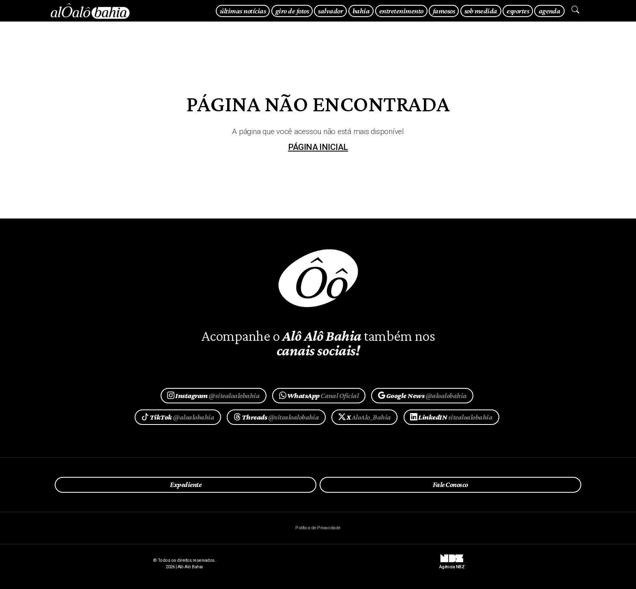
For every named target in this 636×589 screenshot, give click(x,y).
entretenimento (401, 10)
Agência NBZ (451, 564)
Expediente (185, 485)
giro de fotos (292, 10)
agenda (550, 10)
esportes (518, 10)
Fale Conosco (450, 485)
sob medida (480, 10)
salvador (330, 10)
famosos (444, 10)
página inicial (318, 147)
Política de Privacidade (317, 528)
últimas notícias (243, 10)
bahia (361, 10)
